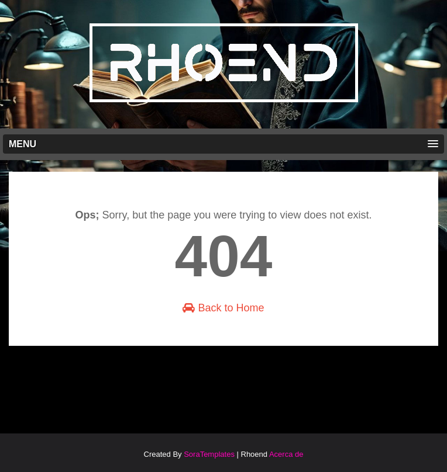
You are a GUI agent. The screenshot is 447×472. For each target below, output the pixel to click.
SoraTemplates (209, 454)
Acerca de (286, 454)
